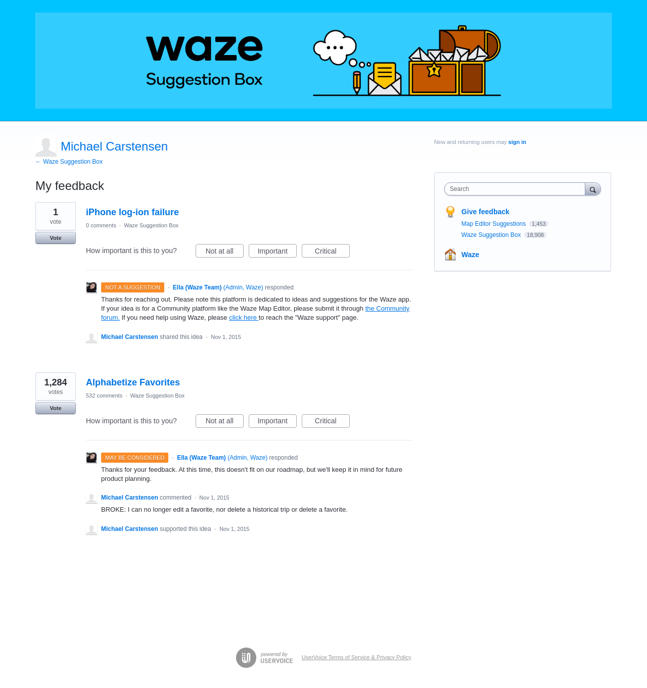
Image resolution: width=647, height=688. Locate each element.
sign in (517, 142)
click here (244, 317)
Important (277, 252)
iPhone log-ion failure (132, 212)
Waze (470, 255)
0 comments (101, 225)
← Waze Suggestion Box (69, 161)
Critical (332, 252)
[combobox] (517, 188)
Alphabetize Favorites (133, 382)
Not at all (225, 252)
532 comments (104, 395)
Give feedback (485, 212)
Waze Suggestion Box (151, 225)
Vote (55, 238)
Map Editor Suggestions (494, 223)
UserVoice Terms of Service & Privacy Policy (356, 657)
